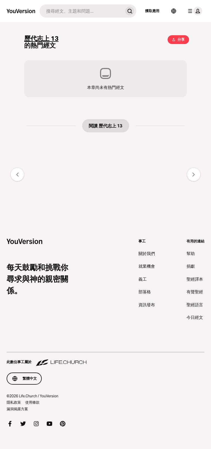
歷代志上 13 (41, 38)
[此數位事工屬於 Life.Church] (105, 359)
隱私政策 (14, 402)
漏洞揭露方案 (17, 409)
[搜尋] (81, 11)
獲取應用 (152, 11)
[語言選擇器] (173, 11)
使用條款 (32, 402)
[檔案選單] (194, 11)
